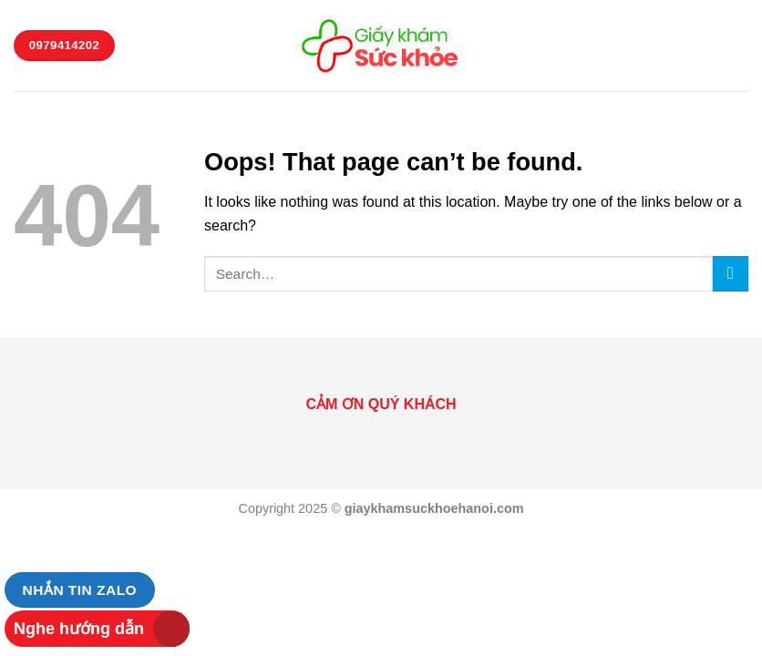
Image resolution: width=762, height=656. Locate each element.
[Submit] (730, 274)
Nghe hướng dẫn (79, 629)
